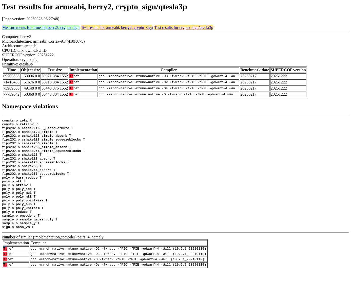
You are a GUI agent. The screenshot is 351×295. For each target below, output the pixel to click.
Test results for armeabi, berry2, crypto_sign (117, 27)
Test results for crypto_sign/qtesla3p (183, 27)
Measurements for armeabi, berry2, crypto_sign (41, 27)
